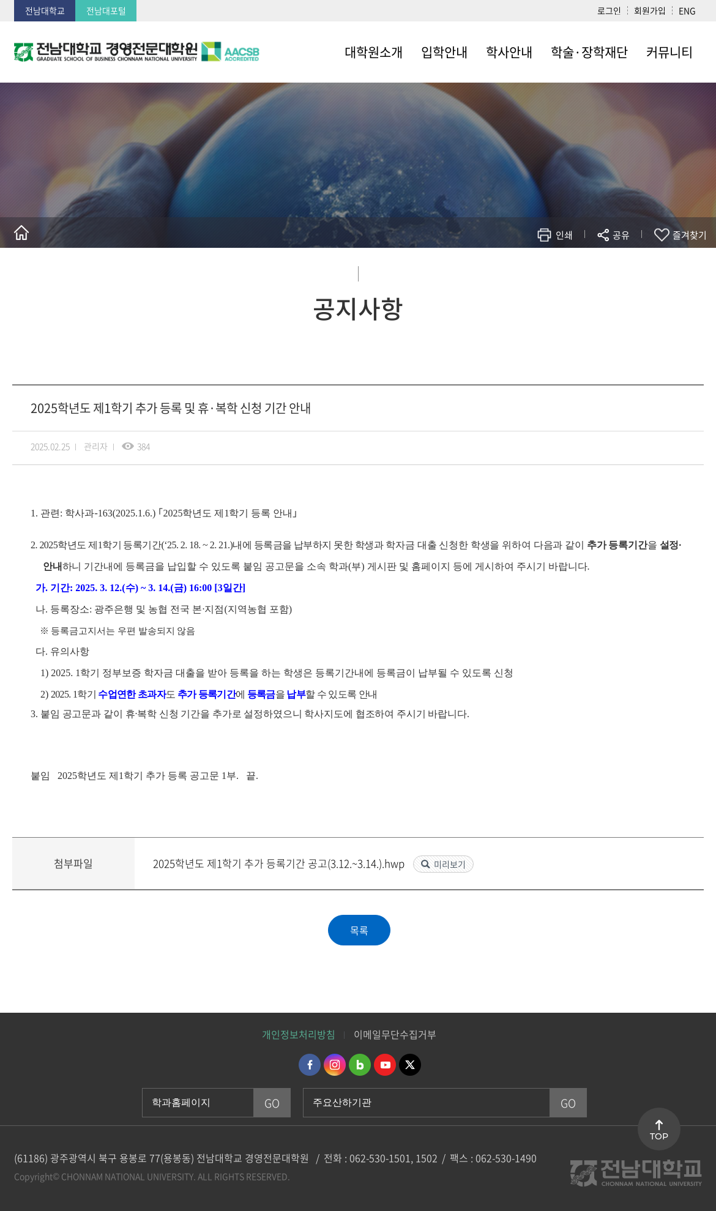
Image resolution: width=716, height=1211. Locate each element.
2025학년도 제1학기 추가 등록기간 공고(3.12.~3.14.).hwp (280, 863)
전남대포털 (106, 10)
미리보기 (450, 864)
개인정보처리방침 (298, 1034)
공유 (621, 235)
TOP (659, 1136)
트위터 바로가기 (410, 1065)
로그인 (609, 10)
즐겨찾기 (690, 235)
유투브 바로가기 (385, 1065)
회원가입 (650, 10)
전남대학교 (45, 10)
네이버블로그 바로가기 (360, 1065)
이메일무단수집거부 (395, 1034)
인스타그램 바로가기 (335, 1065)
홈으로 (21, 232)
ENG (687, 10)
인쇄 (564, 235)
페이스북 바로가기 (310, 1065)
